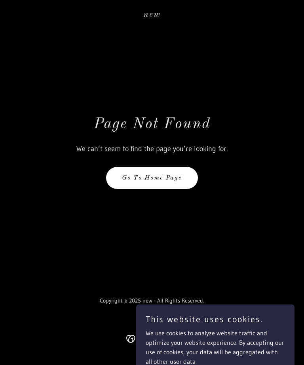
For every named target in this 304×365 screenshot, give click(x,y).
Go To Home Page (152, 178)
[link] (152, 15)
